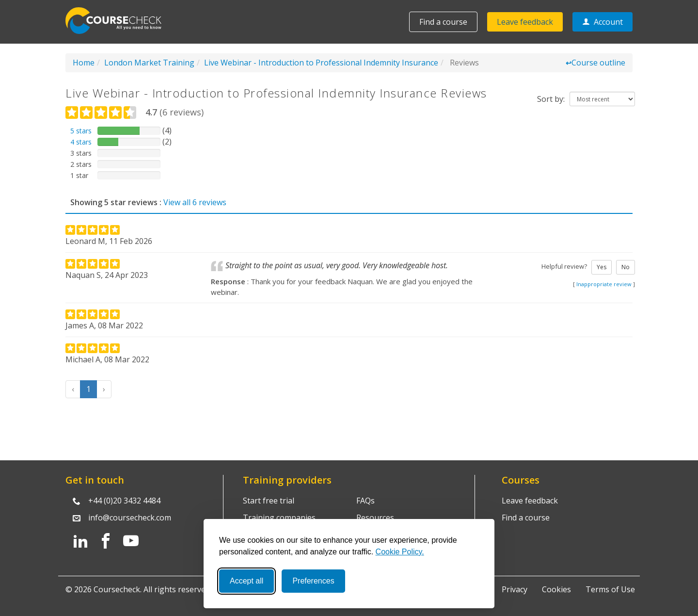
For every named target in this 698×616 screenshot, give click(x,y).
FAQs (365, 500)
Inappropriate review (604, 284)
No (625, 267)
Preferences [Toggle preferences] (313, 581)
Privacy (514, 589)
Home (84, 62)
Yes (601, 267)
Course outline (595, 62)
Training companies (279, 517)
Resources (375, 517)
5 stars (81, 130)
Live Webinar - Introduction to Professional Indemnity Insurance (321, 62)
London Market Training (149, 62)
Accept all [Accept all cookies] (246, 581)
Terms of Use (610, 589)
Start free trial (268, 500)
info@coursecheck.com (129, 517)
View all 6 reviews (194, 202)
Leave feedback (525, 21)
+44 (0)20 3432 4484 (124, 500)
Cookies (556, 589)
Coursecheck (118, 20)
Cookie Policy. (400, 552)
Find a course (443, 21)
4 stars (81, 141)
